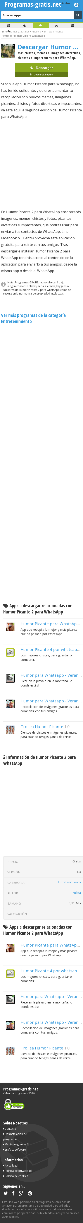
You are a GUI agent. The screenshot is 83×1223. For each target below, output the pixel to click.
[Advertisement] (41, 164)
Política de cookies (15, 1176)
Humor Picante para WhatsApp (50, 623)
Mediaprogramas (17, 1093)
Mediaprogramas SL (16, 1144)
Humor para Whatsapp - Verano (51, 700)
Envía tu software (14, 1149)
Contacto (9, 1129)
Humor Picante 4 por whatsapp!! (51, 649)
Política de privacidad (17, 1171)
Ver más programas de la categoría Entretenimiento (33, 318)
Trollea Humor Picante (42, 726)
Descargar (41, 71)
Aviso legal (10, 1165)
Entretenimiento (69, 882)
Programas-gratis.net (20, 1089)
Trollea (76, 893)
